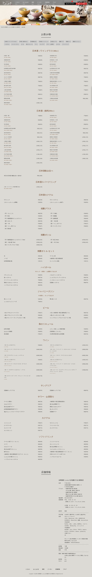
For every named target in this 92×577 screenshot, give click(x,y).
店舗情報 (57, 569)
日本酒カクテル (53, 41)
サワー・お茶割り (50, 44)
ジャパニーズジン (15, 44)
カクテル (58, 44)
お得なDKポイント (76, 1)
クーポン (50, 569)
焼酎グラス (61, 41)
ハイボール (7, 44)
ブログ (65, 569)
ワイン (36, 44)
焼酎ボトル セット (76, 41)
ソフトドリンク (65, 44)
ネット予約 (81, 3)
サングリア (42, 44)
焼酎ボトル (68, 41)
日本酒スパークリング (43, 41)
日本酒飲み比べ (33, 41)
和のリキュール (29, 44)
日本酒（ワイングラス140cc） (11, 41)
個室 (43, 569)
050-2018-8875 (70, 3)
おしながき (36, 569)
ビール (22, 44)
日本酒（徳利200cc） (23, 41)
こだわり (27, 569)
